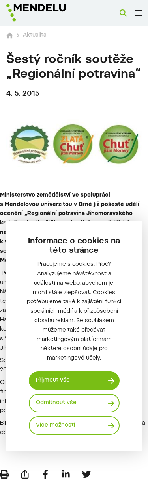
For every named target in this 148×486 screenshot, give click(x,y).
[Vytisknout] (4, 474)
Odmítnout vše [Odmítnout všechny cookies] (56, 403)
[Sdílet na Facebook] (45, 474)
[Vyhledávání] (123, 13)
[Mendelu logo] (45, 13)
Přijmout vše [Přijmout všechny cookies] (53, 380)
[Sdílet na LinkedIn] (66, 474)
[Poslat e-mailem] (25, 474)
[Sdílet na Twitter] (86, 474)
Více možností (55, 425)
